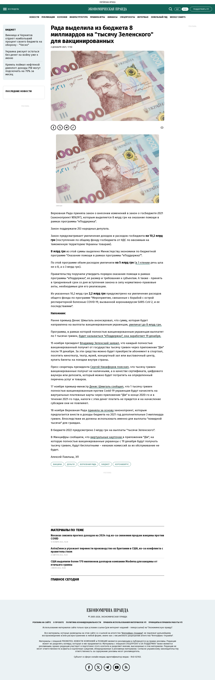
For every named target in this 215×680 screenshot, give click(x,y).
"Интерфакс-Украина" (132, 633)
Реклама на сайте (42, 622)
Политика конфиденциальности (83, 622)
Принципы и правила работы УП (165, 622)
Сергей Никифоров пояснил (109, 367)
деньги (71, 464)
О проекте (58, 622)
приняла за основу (101, 410)
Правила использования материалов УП (124, 622)
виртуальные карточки (106, 437)
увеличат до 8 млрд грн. (145, 324)
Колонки (62, 17)
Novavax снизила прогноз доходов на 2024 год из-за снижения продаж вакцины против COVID (107, 537)
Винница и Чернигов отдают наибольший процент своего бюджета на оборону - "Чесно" (23, 40)
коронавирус (122, 464)
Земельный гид (159, 17)
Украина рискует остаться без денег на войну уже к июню (22, 55)
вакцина (57, 464)
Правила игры (97, 17)
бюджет (105, 464)
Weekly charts (178, 17)
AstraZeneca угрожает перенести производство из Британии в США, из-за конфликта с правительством (107, 550)
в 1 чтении (143, 262)
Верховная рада (88, 464)
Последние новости (19, 91)
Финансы (112, 17)
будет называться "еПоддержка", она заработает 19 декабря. (120, 336)
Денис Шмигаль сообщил (106, 386)
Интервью (142, 17)
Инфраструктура (79, 17)
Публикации (48, 17)
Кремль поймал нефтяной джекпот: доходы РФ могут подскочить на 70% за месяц (22, 69)
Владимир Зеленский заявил (99, 343)
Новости (34, 17)
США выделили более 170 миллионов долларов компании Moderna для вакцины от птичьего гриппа (104, 563)
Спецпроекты (127, 17)
